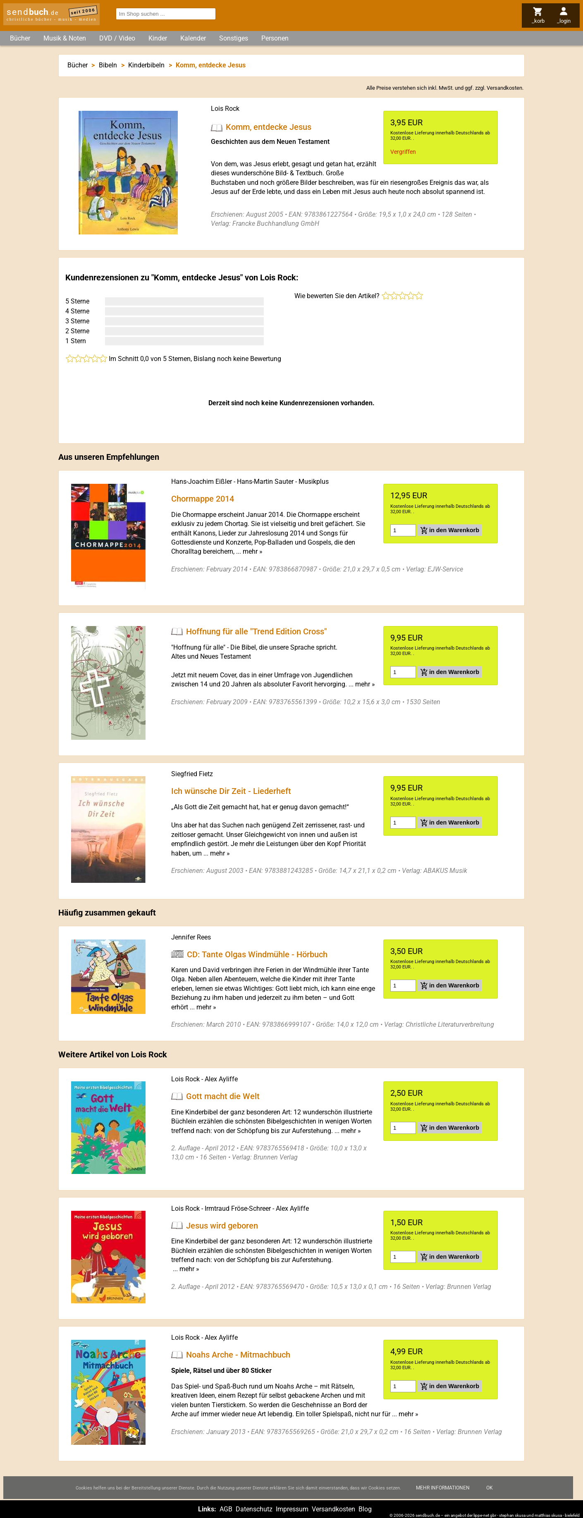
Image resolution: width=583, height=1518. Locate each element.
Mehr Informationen (443, 1494)
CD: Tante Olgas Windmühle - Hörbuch (257, 954)
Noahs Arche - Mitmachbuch (238, 1355)
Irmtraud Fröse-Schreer (238, 1208)
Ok (489, 1494)
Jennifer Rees (191, 937)
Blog (365, 1509)
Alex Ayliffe (221, 1079)
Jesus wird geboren (222, 1225)
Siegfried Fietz (192, 774)
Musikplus (314, 481)
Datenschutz (254, 1509)
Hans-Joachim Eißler (201, 481)
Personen (275, 38)
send (33, 12)
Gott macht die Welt (223, 1096)
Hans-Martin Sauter (265, 481)
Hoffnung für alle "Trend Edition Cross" (256, 631)
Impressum (292, 1509)
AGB (226, 1509)
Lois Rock (225, 108)
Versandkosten (504, 88)
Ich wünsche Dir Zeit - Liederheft (231, 791)
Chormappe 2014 (202, 499)
